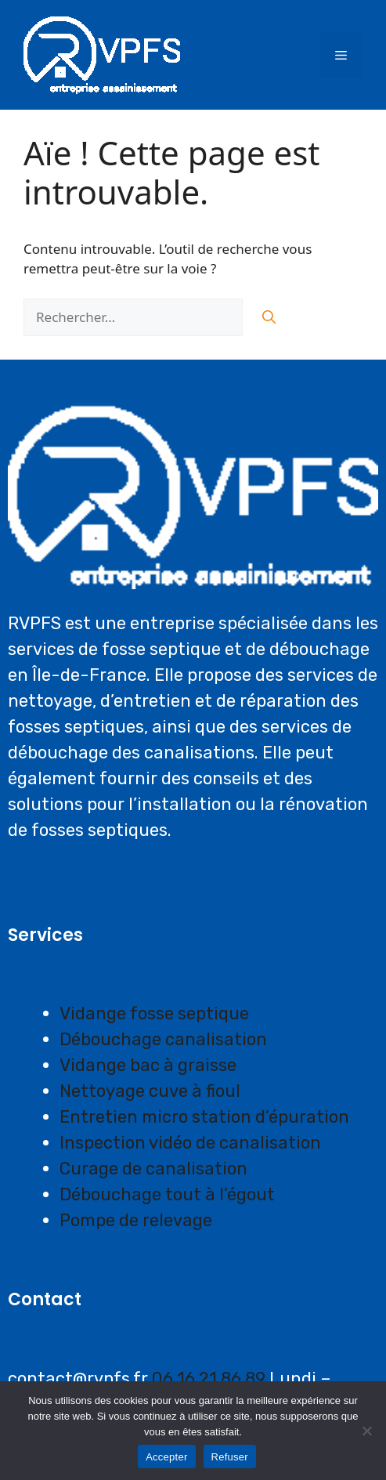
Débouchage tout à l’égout (167, 1194)
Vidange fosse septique (154, 1013)
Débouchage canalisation (163, 1039)
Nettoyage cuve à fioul (150, 1091)
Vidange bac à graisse (148, 1065)
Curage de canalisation (153, 1168)
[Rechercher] (269, 317)
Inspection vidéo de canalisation (190, 1142)
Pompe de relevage (136, 1220)
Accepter (166, 1457)
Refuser (229, 1457)
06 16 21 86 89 (208, 1378)
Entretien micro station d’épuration (204, 1116)
